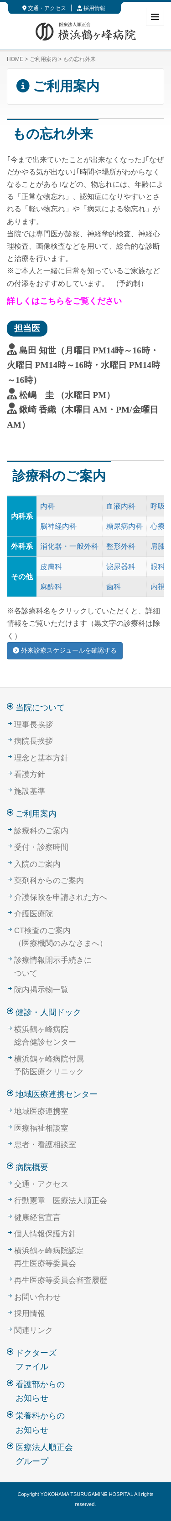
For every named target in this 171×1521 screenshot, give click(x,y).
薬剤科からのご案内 (49, 880)
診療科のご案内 (41, 831)
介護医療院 (33, 913)
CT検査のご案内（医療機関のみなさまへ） (60, 937)
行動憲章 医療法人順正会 (60, 1200)
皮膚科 (51, 567)
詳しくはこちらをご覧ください (64, 301)
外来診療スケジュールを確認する (65, 650)
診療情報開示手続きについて (53, 967)
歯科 (113, 587)
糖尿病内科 (124, 526)
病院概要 (32, 1167)
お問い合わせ (37, 1297)
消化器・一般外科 (69, 546)
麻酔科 (51, 587)
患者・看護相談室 (45, 1144)
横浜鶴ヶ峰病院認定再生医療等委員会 (49, 1257)
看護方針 (29, 774)
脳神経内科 (58, 526)
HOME (15, 59)
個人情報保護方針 (45, 1234)
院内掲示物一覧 (41, 989)
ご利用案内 (43, 59)
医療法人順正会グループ (44, 1454)
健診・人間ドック (48, 1012)
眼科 (157, 567)
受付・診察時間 (41, 847)
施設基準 (29, 791)
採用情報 (91, 8)
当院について (40, 707)
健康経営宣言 (37, 1217)
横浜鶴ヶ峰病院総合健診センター (45, 1036)
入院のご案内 (37, 864)
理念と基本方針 (41, 758)
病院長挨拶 (33, 741)
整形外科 (120, 546)
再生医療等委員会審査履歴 (60, 1280)
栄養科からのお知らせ (40, 1422)
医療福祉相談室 (41, 1128)
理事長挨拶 (33, 724)
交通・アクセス (44, 8)
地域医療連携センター (57, 1094)
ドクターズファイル (36, 1360)
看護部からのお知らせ (40, 1391)
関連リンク (33, 1330)
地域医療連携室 (41, 1111)
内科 (47, 506)
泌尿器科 (120, 567)
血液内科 (120, 506)
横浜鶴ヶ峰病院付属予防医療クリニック (49, 1066)
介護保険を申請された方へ (60, 897)
